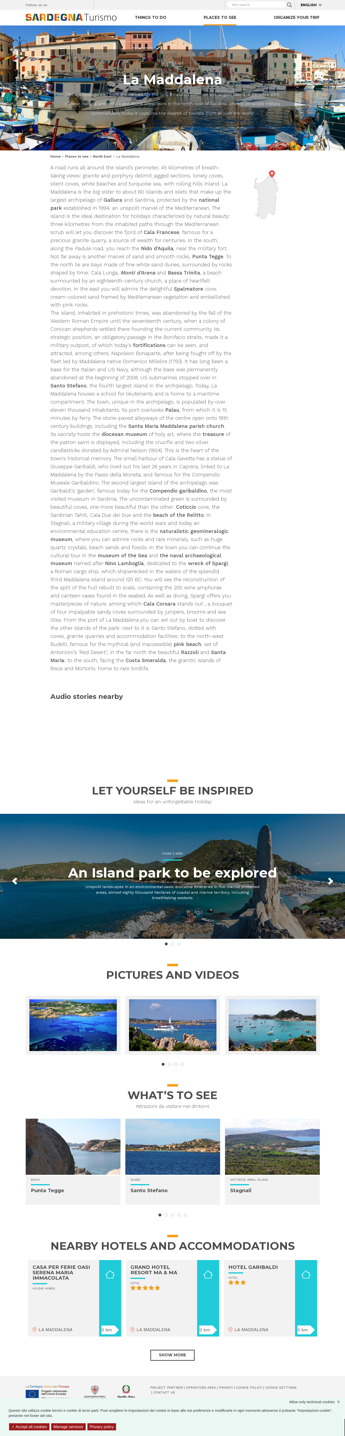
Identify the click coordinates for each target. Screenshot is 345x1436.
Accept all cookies (29, 1427)
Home (55, 156)
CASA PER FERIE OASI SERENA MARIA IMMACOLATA (61, 1272)
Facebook (54, 4)
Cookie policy (249, 1387)
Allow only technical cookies (317, 1401)
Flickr (79, 4)
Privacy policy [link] (102, 1427)
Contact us (164, 1392)
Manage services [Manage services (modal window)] (68, 1427)
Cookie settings (281, 1387)
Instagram (71, 4)
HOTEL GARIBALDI (253, 1267)
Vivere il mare (172, 853)
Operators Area (201, 1387)
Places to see (220, 17)
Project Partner (166, 1387)
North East (172, 62)
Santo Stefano (149, 1190)
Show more (172, 1355)
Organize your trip (296, 17)
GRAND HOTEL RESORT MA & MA (154, 1269)
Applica (289, 5)
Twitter (62, 4)
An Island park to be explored (172, 873)
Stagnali (240, 1190)
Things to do (150, 17)
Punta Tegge (47, 1190)
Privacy (226, 1387)
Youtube (88, 4)
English (309, 5)
